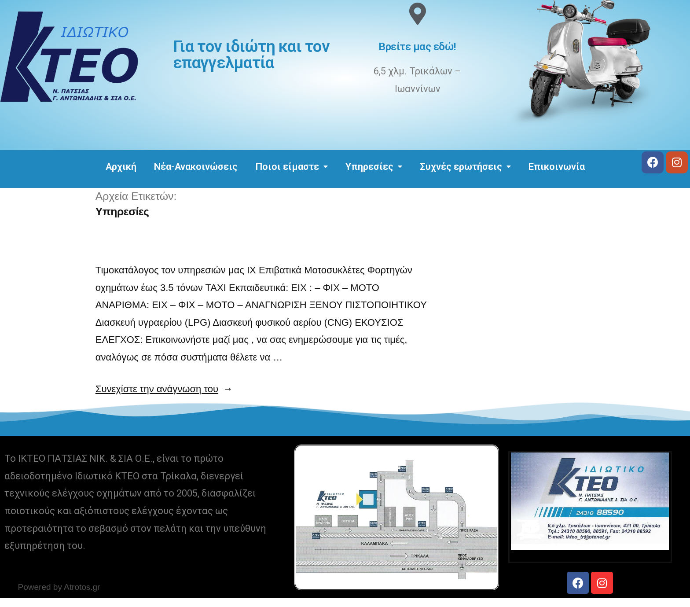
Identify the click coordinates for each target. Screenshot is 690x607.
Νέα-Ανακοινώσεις (196, 166)
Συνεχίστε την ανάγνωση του (164, 388)
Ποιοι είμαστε (291, 166)
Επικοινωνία (557, 166)
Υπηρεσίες (373, 166)
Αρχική (121, 166)
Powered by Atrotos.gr (59, 587)
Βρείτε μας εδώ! (417, 46)
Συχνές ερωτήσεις (465, 166)
